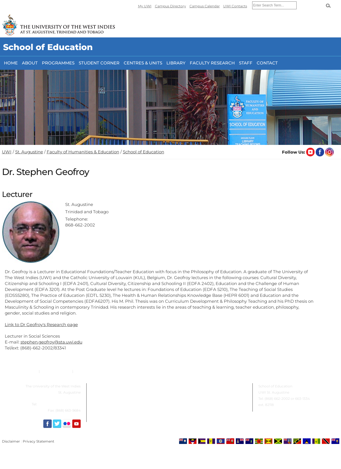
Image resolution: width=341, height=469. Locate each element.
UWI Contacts (235, 6)
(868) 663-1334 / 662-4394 (59, 404)
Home (11, 63)
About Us (97, 386)
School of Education (143, 151)
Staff (245, 63)
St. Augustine (29, 151)
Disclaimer (11, 441)
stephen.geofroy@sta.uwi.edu (51, 342)
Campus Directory (170, 6)
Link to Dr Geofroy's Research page (41, 324)
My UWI (145, 6)
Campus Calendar (204, 6)
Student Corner (99, 63)
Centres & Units (143, 63)
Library (176, 63)
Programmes (58, 63)
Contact (267, 63)
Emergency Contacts (20, 371)
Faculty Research (188, 386)
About (30, 63)
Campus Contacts (56, 371)
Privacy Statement (38, 441)
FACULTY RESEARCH (212, 63)
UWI (7, 151)
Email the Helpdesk (90, 371)
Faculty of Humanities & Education (83, 151)
